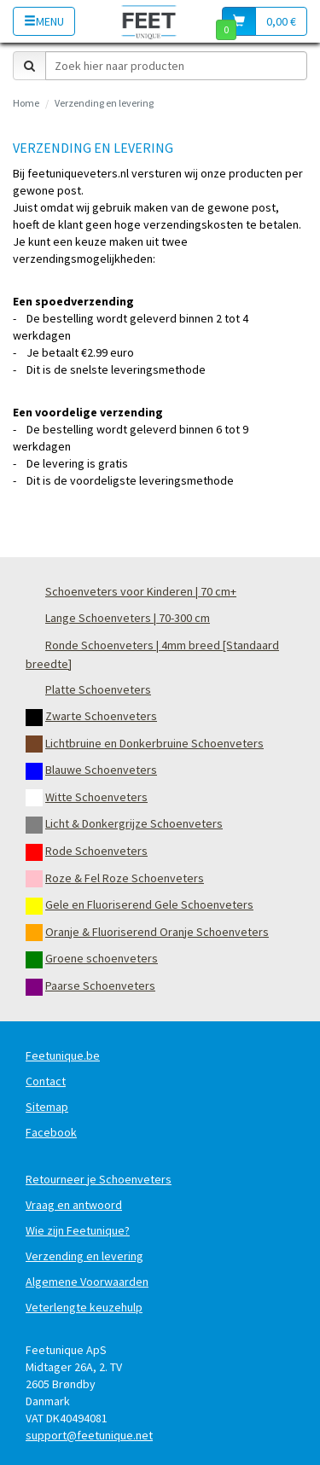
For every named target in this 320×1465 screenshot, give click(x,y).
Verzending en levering (104, 102)
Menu (44, 21)
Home (26, 102)
